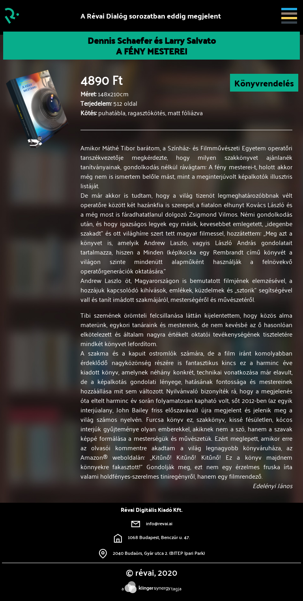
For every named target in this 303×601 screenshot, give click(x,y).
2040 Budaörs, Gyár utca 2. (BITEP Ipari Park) (152, 553)
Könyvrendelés (264, 83)
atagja (151, 588)
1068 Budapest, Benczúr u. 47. (152, 537)
